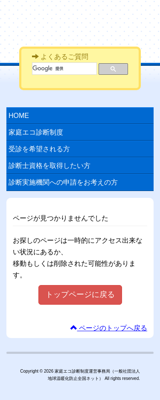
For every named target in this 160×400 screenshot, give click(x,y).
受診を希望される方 (39, 149)
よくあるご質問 (60, 56)
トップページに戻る (80, 294)
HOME (19, 115)
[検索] (63, 68)
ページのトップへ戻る (108, 328)
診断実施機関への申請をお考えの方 (63, 182)
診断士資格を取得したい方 (49, 165)
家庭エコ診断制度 (83, 21)
